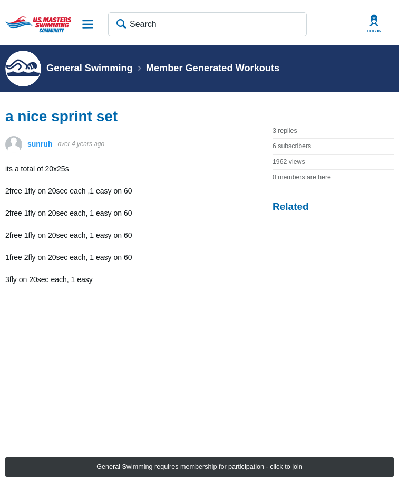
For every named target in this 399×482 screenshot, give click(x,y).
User (374, 24)
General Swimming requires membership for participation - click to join (199, 466)
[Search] (207, 24)
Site (88, 24)
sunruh (39, 144)
